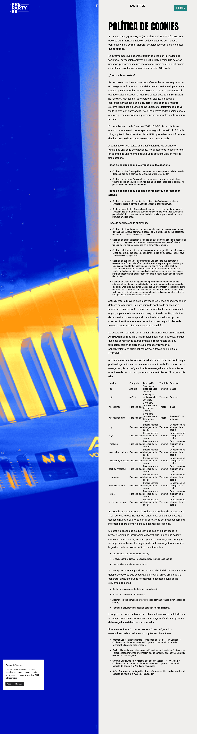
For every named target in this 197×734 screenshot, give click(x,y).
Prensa (160, 8)
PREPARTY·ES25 (113, 8)
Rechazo (19, 684)
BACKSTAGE (139, 8)
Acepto (9, 684)
